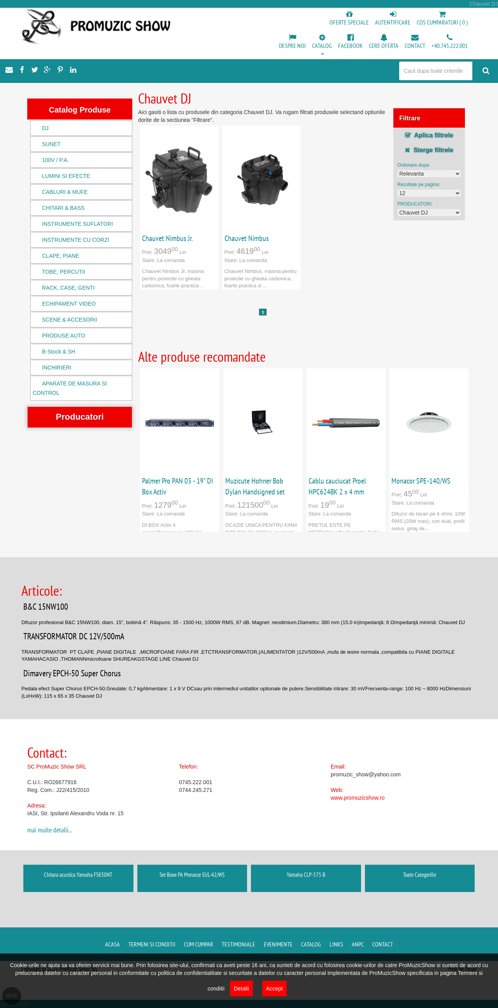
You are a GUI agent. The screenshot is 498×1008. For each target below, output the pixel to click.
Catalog (311, 944)
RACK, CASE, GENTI (68, 288)
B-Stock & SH (58, 351)
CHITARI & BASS (63, 208)
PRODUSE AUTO (63, 335)
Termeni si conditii (151, 944)
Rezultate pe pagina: (418, 184)
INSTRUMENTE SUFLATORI (77, 224)
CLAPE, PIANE (60, 256)
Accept (274, 988)
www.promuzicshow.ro (358, 798)
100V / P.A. (55, 160)
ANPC (358, 944)
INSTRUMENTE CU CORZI (75, 240)
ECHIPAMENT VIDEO (69, 304)
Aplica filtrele (429, 135)
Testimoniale (238, 944)
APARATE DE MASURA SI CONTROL (70, 388)
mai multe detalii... (49, 829)
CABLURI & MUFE (65, 192)
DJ (45, 128)
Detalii (241, 988)
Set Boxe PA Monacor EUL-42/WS (192, 874)
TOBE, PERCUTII (63, 272)
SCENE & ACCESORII (69, 320)
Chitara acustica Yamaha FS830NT (78, 874)
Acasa (112, 944)
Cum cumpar (198, 944)
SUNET (51, 144)
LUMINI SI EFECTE (66, 176)
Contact (382, 944)
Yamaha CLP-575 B (306, 874)
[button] (322, 45)
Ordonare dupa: (413, 165)
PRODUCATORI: (415, 204)
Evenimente (278, 944)
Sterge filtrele (429, 150)
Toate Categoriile (419, 874)
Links (336, 944)
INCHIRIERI (56, 367)
